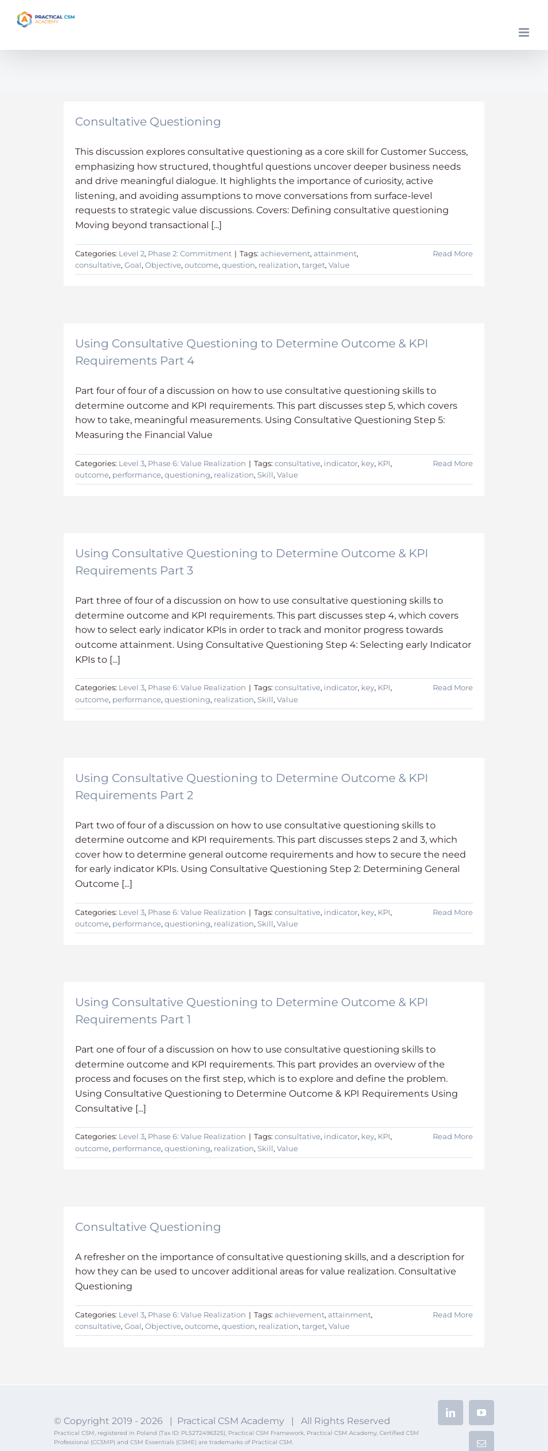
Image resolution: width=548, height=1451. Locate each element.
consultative (98, 264)
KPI (384, 463)
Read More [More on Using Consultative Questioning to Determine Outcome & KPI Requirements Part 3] (453, 687)
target (313, 264)
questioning (187, 474)
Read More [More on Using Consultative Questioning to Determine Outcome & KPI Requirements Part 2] (453, 912)
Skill (265, 474)
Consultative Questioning (148, 121)
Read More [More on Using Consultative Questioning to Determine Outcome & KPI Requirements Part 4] (453, 463)
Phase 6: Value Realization (197, 463)
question (238, 264)
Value (339, 264)
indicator (341, 463)
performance (136, 474)
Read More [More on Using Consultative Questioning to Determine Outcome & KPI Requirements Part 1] (453, 1136)
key (367, 463)
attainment (335, 253)
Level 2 (131, 253)
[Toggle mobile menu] (525, 32)
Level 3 (131, 463)
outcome (201, 264)
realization (279, 264)
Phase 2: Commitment (190, 253)
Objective (163, 264)
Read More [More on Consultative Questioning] (453, 253)
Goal (133, 264)
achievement (285, 253)
